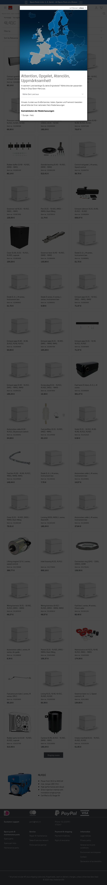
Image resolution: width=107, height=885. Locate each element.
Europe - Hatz (28, 115)
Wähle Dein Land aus (31, 94)
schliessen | (77, 8)
